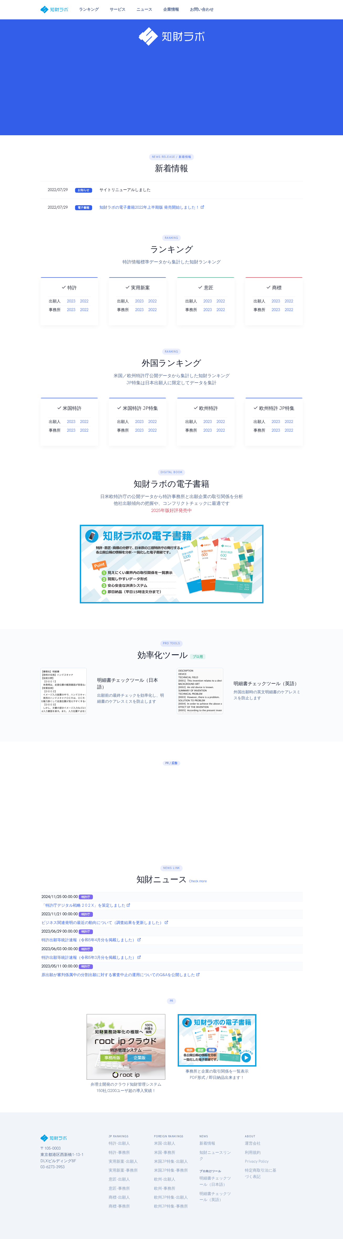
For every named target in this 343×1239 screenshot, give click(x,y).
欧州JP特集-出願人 (171, 1197)
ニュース (144, 9)
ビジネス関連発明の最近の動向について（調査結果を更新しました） (104, 922)
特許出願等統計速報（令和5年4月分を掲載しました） (91, 940)
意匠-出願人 (119, 1179)
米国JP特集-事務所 (171, 1170)
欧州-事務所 (164, 1188)
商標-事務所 (119, 1206)
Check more (198, 881)
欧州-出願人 (164, 1179)
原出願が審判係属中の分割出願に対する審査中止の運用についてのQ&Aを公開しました (120, 974)
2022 (84, 313)
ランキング (89, 9)
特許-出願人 (119, 1143)
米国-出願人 (164, 1143)
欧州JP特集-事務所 (171, 1206)
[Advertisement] (171, 88)
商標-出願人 (119, 1197)
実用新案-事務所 (123, 1170)
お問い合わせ (202, 9)
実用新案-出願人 (123, 1161)
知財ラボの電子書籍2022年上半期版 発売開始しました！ (151, 207)
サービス (117, 9)
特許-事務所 (119, 1152)
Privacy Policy (256, 1161)
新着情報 (207, 1143)
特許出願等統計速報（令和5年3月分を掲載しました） (91, 957)
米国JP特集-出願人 (171, 1161)
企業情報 (171, 9)
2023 (71, 313)
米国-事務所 (164, 1152)
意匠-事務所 (119, 1188)
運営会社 (253, 1143)
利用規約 (253, 1152)
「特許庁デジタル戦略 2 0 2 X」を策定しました (85, 905)
